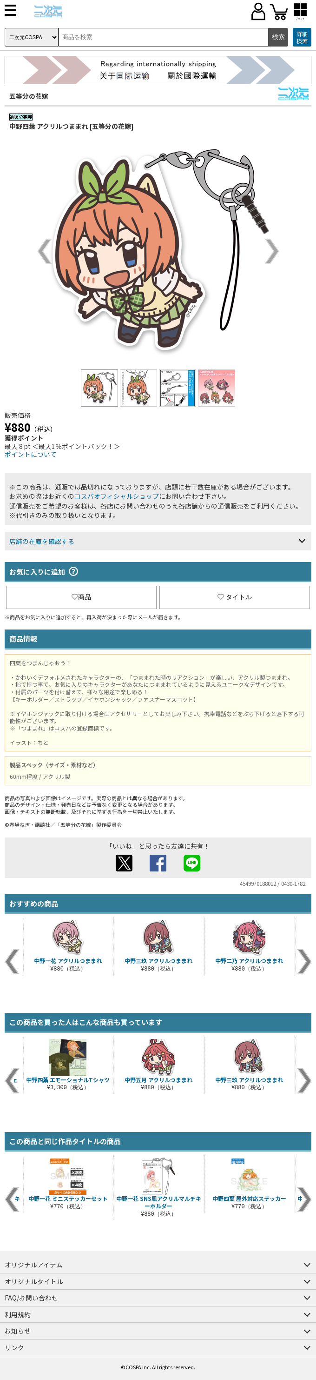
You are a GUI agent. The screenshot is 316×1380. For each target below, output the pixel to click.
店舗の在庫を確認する (41, 541)
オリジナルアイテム (34, 1264)
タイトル (234, 597)
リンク (14, 1347)
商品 (81, 597)
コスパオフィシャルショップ (116, 496)
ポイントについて (31, 454)
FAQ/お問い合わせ (31, 1297)
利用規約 (18, 1314)
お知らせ (18, 1330)
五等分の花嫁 (28, 95)
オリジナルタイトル (34, 1281)
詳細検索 (302, 37)
